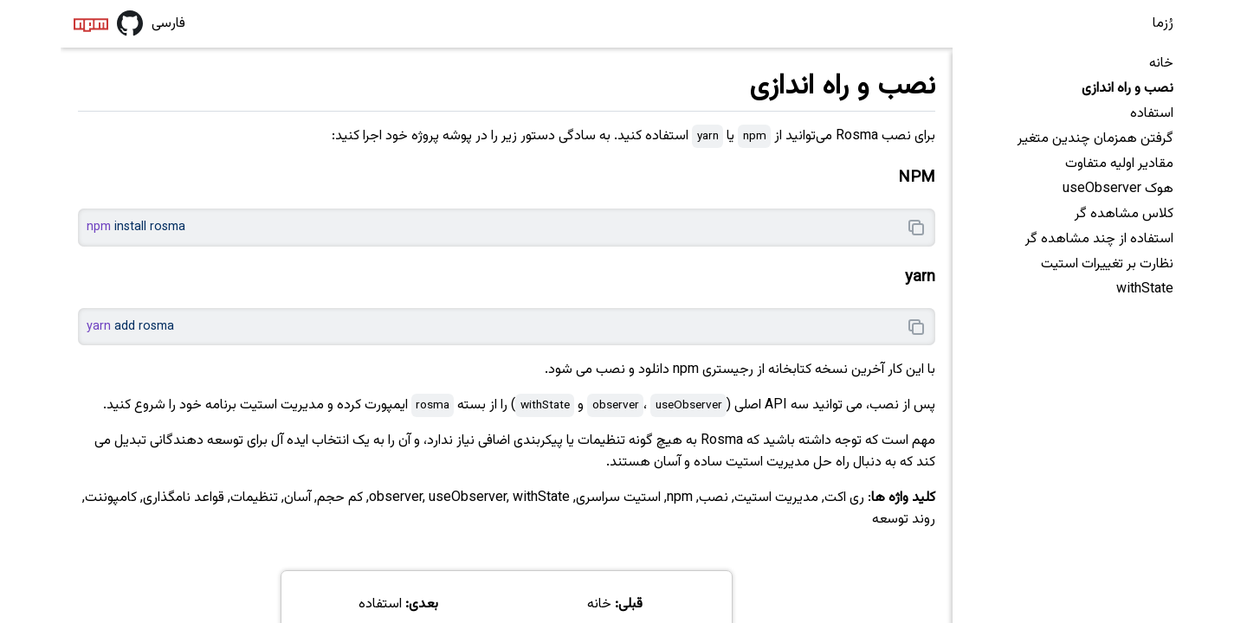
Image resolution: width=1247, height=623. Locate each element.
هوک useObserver (1118, 189)
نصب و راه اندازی (1127, 89)
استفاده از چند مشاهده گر (1099, 239)
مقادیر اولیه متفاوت (1119, 164)
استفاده (1151, 114)
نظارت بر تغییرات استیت (1107, 264)
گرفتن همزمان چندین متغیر (1095, 139)
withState (1144, 289)
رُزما (1163, 24)
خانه (1161, 63)
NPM (916, 177)
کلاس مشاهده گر (1124, 214)
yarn (920, 277)
